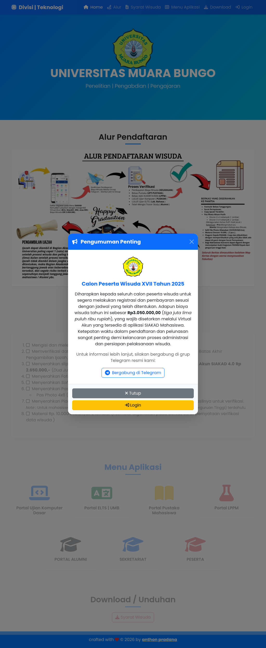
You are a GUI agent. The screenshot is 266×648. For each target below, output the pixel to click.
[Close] (192, 242)
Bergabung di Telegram (133, 373)
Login (133, 405)
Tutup (133, 393)
